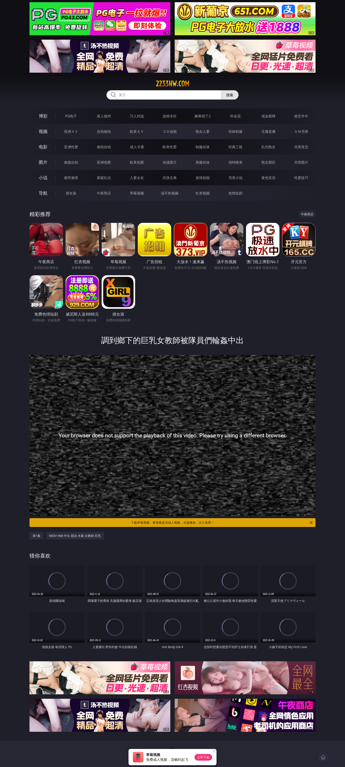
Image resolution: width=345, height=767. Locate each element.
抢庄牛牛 (301, 116)
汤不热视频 (169, 193)
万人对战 (137, 116)
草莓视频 (137, 193)
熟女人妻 (203, 131)
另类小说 (235, 177)
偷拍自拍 (104, 146)
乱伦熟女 (268, 146)
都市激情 (71, 177)
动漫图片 (170, 162)
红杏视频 (203, 193)
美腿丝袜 (203, 162)
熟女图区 (268, 162)
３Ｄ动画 (170, 131)
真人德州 (104, 116)
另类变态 (301, 146)
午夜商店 (104, 193)
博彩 (43, 116)
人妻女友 (137, 177)
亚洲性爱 (71, 146)
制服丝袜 (203, 146)
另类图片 (301, 162)
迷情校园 (203, 177)
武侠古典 (170, 177)
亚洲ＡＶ (71, 131)
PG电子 (71, 116)
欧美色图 (137, 162)
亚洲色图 (104, 162)
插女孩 (71, 193)
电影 (43, 147)
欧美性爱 (170, 146)
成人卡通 (137, 146)
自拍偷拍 (104, 131)
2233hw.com (172, 83)
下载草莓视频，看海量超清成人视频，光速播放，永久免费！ (222, 522)
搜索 (229, 94)
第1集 (36, 536)
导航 (43, 193)
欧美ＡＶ (137, 131)
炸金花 (235, 116)
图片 (43, 162)
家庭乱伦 (104, 177)
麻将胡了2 (203, 116)
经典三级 (235, 146)
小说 (43, 178)
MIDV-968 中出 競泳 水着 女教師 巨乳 (75, 536)
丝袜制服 (235, 131)
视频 (43, 131)
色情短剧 (235, 193)
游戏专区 (170, 116)
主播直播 (268, 131)
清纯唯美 (235, 162)
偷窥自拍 (71, 162)
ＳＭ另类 (301, 131)
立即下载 (203, 757)
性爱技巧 (301, 177)
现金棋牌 (268, 116)
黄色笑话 (268, 177)
